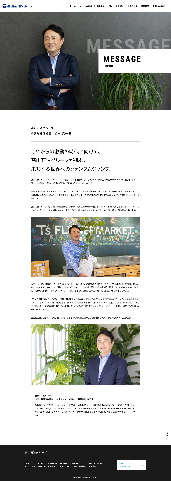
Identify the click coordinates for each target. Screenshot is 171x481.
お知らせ (89, 6)
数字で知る (133, 6)
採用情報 (145, 6)
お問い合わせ (159, 6)
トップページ (75, 6)
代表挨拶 (100, 6)
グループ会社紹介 (116, 6)
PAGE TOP (167, 436)
